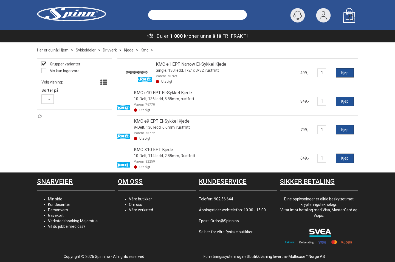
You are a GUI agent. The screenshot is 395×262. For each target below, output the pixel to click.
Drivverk (110, 50)
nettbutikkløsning (257, 256)
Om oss (135, 204)
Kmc (144, 50)
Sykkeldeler (86, 50)
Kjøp (345, 73)
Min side (55, 199)
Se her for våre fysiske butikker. (226, 232)
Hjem (64, 50)
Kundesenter (59, 204)
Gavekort (56, 215)
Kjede (129, 50)
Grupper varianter (64, 64)
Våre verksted (141, 210)
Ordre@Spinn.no (224, 221)
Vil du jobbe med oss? (66, 226)
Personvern (58, 210)
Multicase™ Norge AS (307, 256)
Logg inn (323, 16)
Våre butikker (140, 199)
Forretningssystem (220, 256)
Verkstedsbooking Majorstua (73, 221)
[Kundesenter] (297, 15)
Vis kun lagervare (64, 71)
